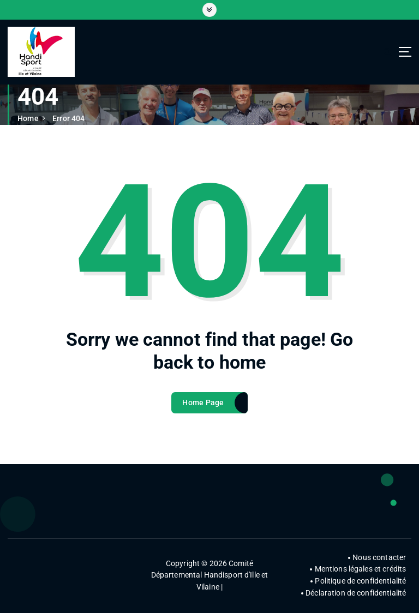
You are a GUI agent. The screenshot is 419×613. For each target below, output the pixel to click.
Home (28, 118)
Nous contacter (379, 557)
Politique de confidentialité (360, 580)
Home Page (203, 406)
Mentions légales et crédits (360, 568)
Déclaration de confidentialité (356, 592)
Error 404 (68, 118)
